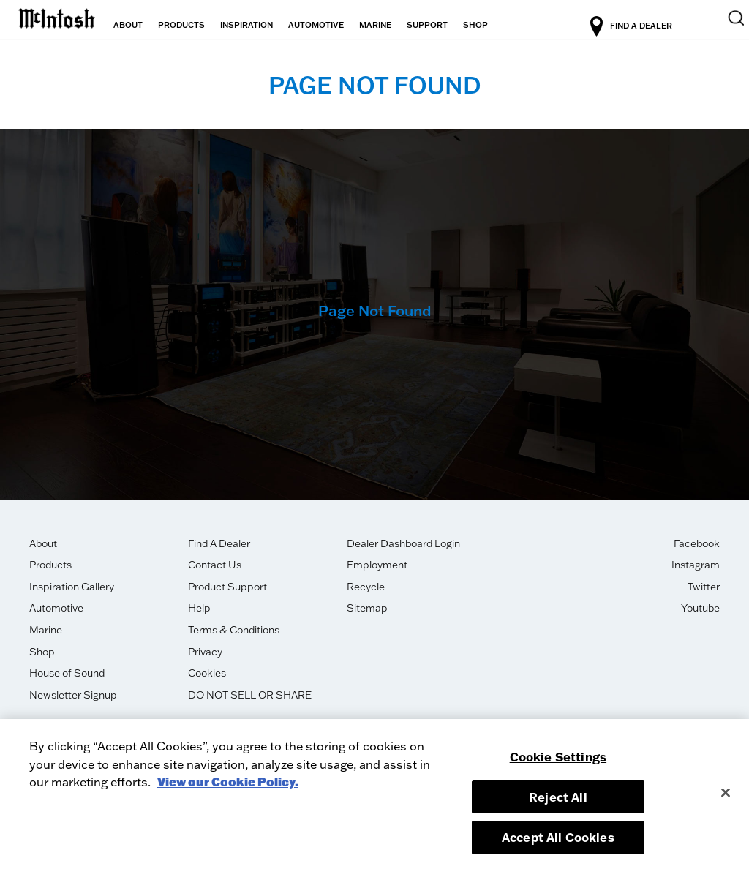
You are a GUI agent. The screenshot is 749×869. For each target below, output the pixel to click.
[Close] (726, 792)
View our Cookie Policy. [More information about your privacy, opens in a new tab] (227, 781)
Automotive (56, 607)
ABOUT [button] (128, 25)
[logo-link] (56, 16)
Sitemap (367, 607)
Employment (377, 564)
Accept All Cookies (558, 837)
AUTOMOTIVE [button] (316, 25)
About (43, 543)
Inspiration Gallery (71, 586)
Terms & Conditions (233, 629)
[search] (727, 27)
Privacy (205, 651)
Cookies (207, 673)
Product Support (227, 586)
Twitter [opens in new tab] (704, 586)
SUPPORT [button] (427, 25)
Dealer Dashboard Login (403, 543)
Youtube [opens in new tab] (700, 607)
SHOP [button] (475, 25)
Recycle (366, 586)
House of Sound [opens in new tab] (67, 673)
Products (50, 564)
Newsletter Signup (73, 694)
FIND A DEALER (657, 26)
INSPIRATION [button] (246, 25)
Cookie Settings (558, 756)
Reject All (558, 797)
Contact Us (214, 564)
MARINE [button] (375, 25)
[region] (374, 794)
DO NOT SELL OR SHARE (250, 694)
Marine (45, 629)
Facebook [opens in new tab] (697, 543)
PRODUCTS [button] (181, 25)
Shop (42, 651)
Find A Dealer (219, 543)
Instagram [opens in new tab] (695, 564)
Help (199, 607)
